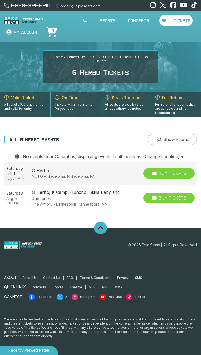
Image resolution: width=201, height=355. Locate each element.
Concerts (138, 20)
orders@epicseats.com (78, 6)
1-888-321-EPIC (27, 5)
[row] (100, 173)
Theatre (76, 287)
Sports (107, 20)
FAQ (70, 278)
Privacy (123, 278)
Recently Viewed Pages (29, 350)
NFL (105, 287)
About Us (29, 278)
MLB (92, 287)
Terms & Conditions (95, 278)
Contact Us (51, 278)
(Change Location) (163, 156)
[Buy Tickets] (169, 173)
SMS (138, 278)
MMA (119, 287)
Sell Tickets (176, 20)
